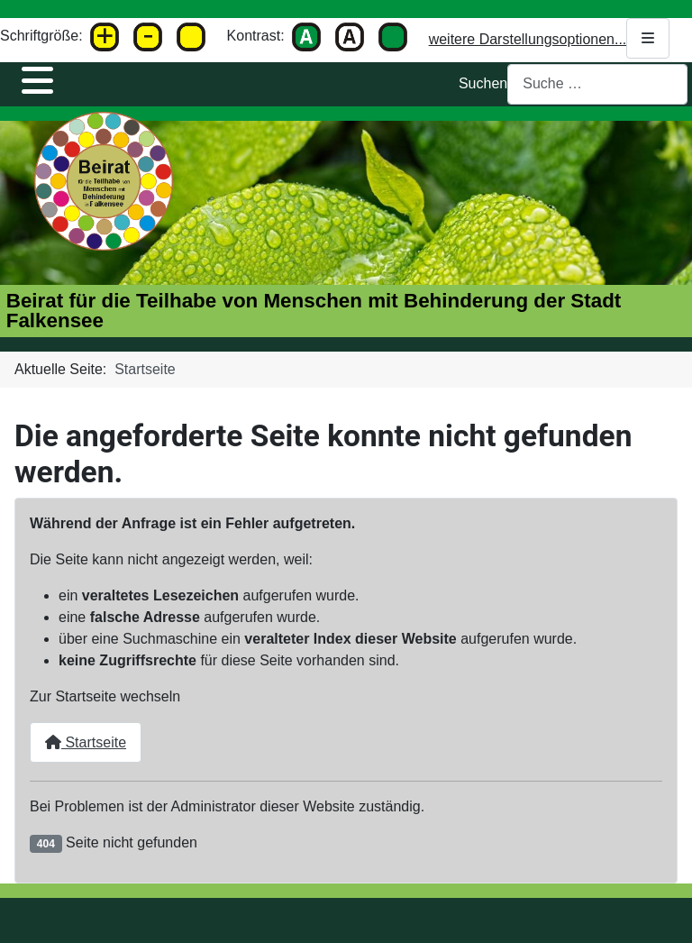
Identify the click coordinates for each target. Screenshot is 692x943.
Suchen (483, 83)
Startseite (85, 742)
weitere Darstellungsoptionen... (549, 38)
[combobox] (597, 84)
